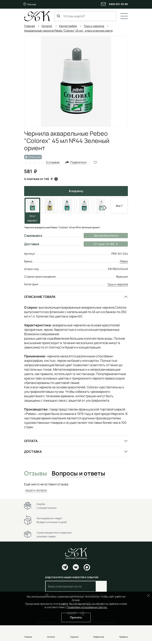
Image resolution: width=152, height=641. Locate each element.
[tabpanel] (76, 487)
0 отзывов (53, 162)
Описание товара (39, 297)
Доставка (33, 451)
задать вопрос (36, 490)
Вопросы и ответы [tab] (78, 473)
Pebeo (124, 261)
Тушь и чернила (117, 284)
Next (103, 208)
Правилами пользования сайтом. (87, 607)
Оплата (31, 441)
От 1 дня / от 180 (101, 244)
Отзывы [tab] (35, 473)
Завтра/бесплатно (105, 235)
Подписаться (101, 586)
